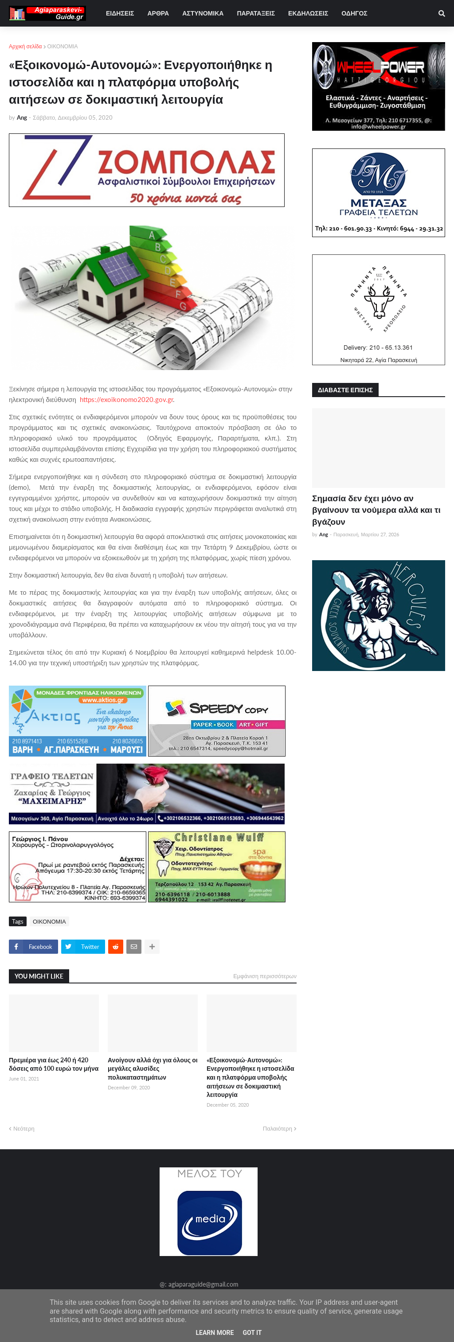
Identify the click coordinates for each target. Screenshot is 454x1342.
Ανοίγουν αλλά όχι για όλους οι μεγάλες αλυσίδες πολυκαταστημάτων (153, 1068)
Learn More (215, 1332)
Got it (252, 1332)
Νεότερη (24, 1128)
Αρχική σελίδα (25, 46)
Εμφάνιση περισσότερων (265, 975)
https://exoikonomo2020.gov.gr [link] (126, 399)
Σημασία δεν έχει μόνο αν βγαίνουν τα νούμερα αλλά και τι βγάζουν (376, 510)
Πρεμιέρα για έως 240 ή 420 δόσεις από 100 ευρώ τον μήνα (53, 1064)
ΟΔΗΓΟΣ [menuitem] (354, 13)
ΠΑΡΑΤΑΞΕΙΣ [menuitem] (256, 13)
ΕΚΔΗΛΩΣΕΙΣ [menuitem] (308, 13)
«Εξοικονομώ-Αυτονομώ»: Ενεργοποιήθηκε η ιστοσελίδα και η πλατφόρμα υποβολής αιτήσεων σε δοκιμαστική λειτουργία (250, 1077)
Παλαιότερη (277, 1128)
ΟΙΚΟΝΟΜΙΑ (62, 46)
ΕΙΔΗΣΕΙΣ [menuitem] (120, 13)
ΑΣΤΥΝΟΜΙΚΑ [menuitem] (202, 13)
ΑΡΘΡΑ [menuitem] (158, 13)
